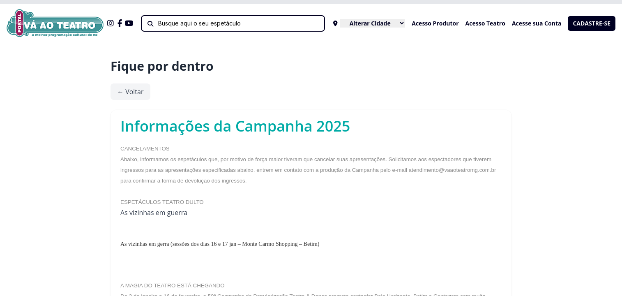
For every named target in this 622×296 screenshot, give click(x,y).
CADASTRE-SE (591, 23)
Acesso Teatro (485, 23)
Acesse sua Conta (537, 23)
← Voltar (130, 91)
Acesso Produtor (435, 23)
